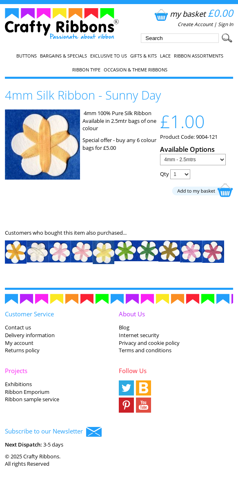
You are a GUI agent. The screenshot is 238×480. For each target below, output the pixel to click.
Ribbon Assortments (198, 56)
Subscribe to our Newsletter (53, 432)
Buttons (26, 56)
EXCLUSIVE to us (108, 56)
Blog (124, 327)
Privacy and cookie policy (149, 343)
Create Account (195, 24)
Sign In (225, 24)
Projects (16, 371)
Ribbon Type (86, 70)
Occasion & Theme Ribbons (135, 70)
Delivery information (30, 335)
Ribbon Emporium (27, 392)
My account (19, 343)
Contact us (18, 327)
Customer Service (29, 314)
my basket (193, 14)
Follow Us (133, 371)
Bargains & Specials (63, 56)
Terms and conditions (145, 350)
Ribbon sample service (32, 399)
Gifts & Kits (143, 56)
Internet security (139, 335)
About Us (132, 314)
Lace (165, 56)
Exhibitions (18, 384)
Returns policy (22, 350)
